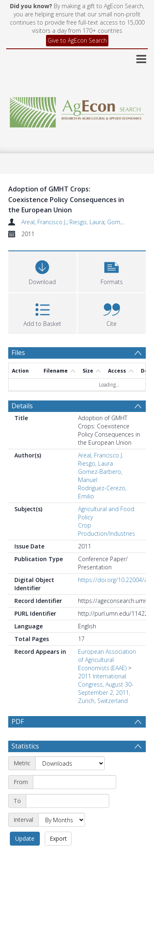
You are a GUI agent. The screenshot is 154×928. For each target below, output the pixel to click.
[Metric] (70, 763)
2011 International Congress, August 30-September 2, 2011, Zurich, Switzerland (105, 688)
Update (24, 838)
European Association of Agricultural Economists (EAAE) (107, 660)
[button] (112, 270)
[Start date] (74, 782)
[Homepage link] (77, 110)
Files (18, 352)
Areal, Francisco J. (44, 222)
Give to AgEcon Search (77, 40)
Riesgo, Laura (86, 222)
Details (22, 405)
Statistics (25, 746)
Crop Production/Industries (106, 529)
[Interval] (61, 820)
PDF (17, 721)
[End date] (67, 801)
